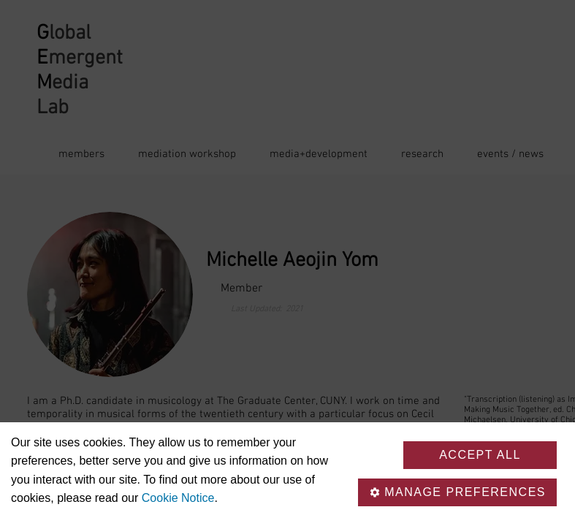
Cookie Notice (178, 498)
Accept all (480, 455)
